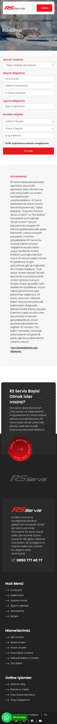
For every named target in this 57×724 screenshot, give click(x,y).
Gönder (28, 151)
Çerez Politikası (29, 715)
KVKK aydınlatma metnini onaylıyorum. (27, 143)
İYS (45, 715)
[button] (44, 8)
